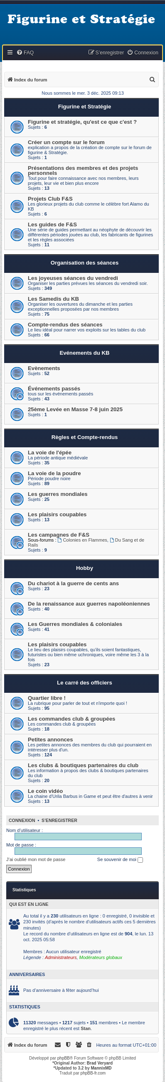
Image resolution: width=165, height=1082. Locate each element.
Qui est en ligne (29, 904)
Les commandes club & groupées (71, 719)
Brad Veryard (100, 1063)
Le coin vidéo (45, 791)
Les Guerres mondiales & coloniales (75, 624)
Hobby (84, 568)
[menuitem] (25, 53)
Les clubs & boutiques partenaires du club (83, 765)
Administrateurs (60, 957)
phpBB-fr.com (93, 1073)
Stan (86, 1028)
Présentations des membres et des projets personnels (83, 170)
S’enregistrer (59, 820)
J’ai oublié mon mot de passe (35, 859)
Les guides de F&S (52, 224)
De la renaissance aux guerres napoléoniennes (89, 604)
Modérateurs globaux (100, 957)
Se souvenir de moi (120, 860)
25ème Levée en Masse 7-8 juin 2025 (75, 409)
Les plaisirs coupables (57, 514)
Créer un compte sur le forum (66, 142)
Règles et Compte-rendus (85, 437)
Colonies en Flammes (82, 539)
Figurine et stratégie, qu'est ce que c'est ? (82, 122)
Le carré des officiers (84, 683)
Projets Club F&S (50, 199)
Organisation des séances (84, 263)
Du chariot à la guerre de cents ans (73, 583)
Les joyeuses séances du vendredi (73, 278)
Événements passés (54, 388)
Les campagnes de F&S (58, 535)
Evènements (44, 368)
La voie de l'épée (49, 452)
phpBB (63, 1058)
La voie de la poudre (54, 473)
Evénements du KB (84, 353)
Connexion (22, 820)
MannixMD (101, 1068)
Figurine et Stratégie (84, 106)
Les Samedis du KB (53, 299)
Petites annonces (50, 739)
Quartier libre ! (47, 698)
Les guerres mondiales (58, 494)
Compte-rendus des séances (65, 324)
